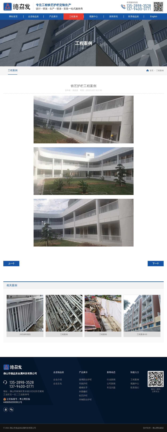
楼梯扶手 (83, 387)
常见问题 (111, 387)
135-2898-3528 (139, 5)
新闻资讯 (113, 16)
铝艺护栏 (83, 395)
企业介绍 (57, 379)
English (153, 16)
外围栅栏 (83, 391)
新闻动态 (111, 372)
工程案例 (73, 16)
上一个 (11, 263)
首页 (149, 70)
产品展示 (53, 16)
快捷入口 (134, 372)
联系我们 (134, 387)
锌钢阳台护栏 (85, 399)
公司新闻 (111, 383)
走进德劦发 (33, 16)
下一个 (155, 263)
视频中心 (93, 16)
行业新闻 (111, 379)
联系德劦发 (133, 16)
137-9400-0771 (139, 9)
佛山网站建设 (158, 428)
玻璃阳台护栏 (85, 379)
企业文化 (57, 383)
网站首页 (13, 16)
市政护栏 (83, 383)
